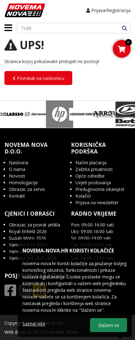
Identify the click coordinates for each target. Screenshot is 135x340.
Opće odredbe (90, 176)
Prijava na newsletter (97, 202)
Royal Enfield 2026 (28, 231)
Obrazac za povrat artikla (34, 225)
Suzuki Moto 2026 (27, 238)
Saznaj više (33, 324)
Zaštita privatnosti (94, 169)
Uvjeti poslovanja (93, 183)
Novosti (17, 176)
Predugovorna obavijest (100, 189)
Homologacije (23, 183)
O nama (17, 169)
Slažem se (108, 325)
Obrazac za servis (27, 189)
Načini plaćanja (90, 163)
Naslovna (18, 163)
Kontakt (17, 196)
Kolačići (83, 196)
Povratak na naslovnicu (38, 78)
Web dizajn (15, 332)
